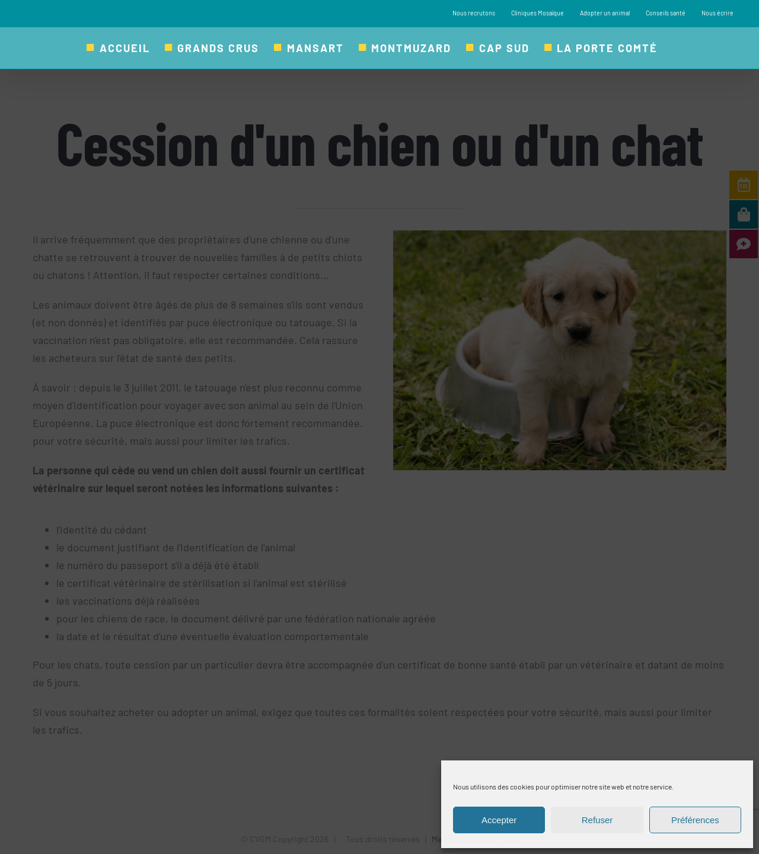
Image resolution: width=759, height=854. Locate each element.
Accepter (498, 820)
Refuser (597, 820)
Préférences (695, 820)
